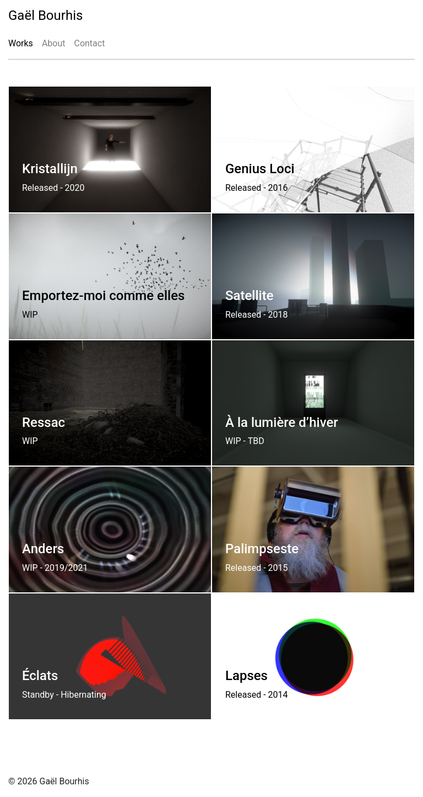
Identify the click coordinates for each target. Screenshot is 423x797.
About (54, 43)
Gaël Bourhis (45, 15)
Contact (89, 43)
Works (20, 43)
